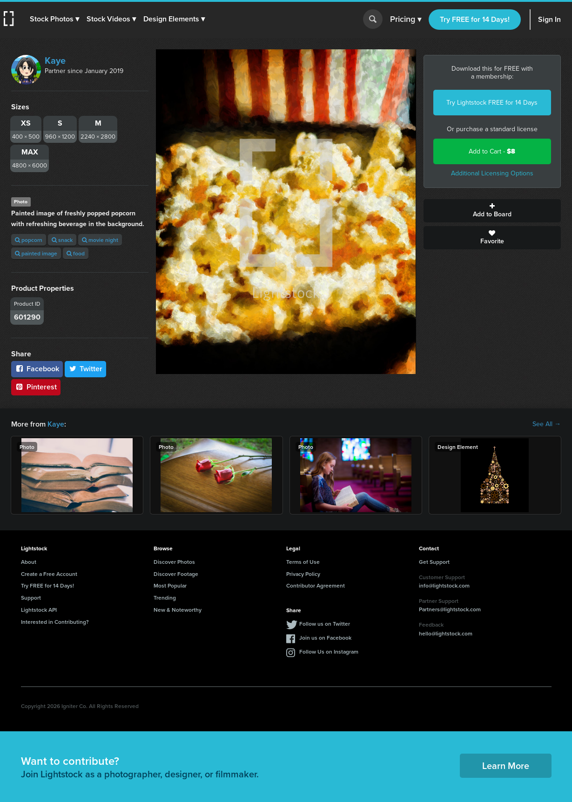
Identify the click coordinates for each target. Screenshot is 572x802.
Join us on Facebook (325, 638)
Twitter (85, 368)
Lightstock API (39, 610)
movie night (100, 240)
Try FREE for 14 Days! (475, 19)
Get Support (434, 562)
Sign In (549, 19)
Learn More (505, 765)
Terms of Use (303, 562)
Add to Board (492, 211)
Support (31, 598)
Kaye (55, 60)
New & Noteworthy (178, 610)
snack (62, 240)
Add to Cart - (492, 151)
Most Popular (170, 585)
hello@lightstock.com (445, 633)
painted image (36, 253)
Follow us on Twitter (324, 624)
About (28, 562)
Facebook (37, 368)
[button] (54, 19)
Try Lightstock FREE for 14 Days (492, 102)
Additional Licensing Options (492, 173)
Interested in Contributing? (55, 622)
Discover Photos (174, 562)
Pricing (405, 19)
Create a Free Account (49, 574)
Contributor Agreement (315, 585)
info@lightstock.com (444, 585)
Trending (165, 598)
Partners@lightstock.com (450, 609)
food (76, 253)
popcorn (28, 240)
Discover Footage (176, 574)
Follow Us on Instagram (328, 651)
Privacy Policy (303, 574)
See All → (546, 424)
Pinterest (36, 386)
